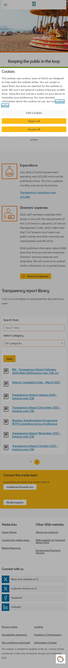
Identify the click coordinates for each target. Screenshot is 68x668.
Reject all (34, 121)
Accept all (34, 129)
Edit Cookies (34, 113)
